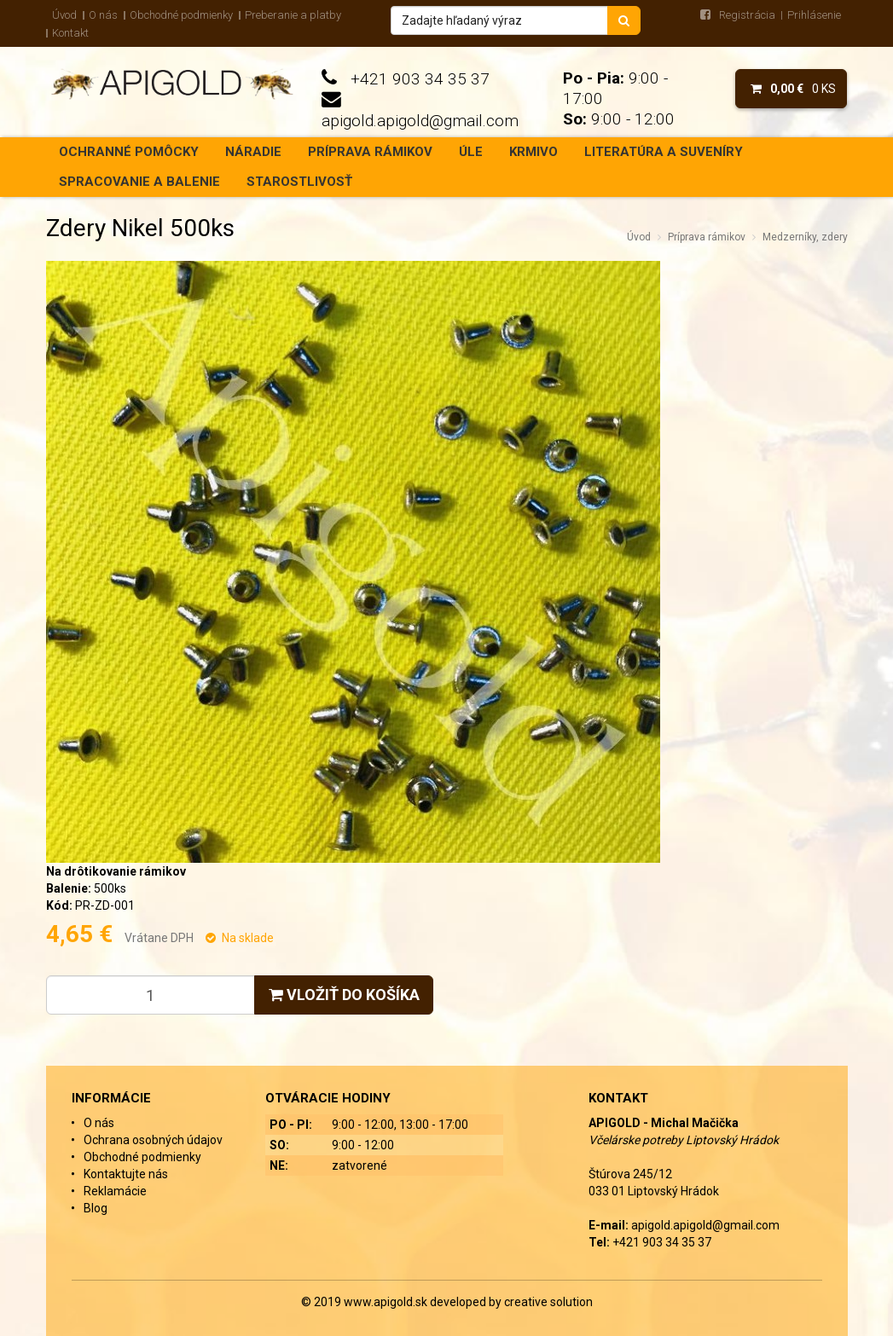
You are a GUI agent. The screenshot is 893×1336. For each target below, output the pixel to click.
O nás (103, 15)
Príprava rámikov (370, 151)
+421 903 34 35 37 (420, 79)
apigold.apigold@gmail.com (420, 120)
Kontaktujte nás (126, 1174)
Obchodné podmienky (181, 15)
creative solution (548, 1302)
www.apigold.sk (387, 1302)
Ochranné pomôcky (129, 151)
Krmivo (533, 151)
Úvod (64, 15)
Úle (471, 151)
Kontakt (70, 32)
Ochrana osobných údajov (153, 1140)
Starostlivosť (299, 181)
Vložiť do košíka (344, 994)
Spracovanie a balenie (139, 181)
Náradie (253, 151)
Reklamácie (115, 1191)
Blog (95, 1208)
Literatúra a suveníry (663, 151)
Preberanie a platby (293, 15)
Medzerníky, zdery (805, 237)
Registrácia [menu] (747, 15)
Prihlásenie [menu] (814, 15)
